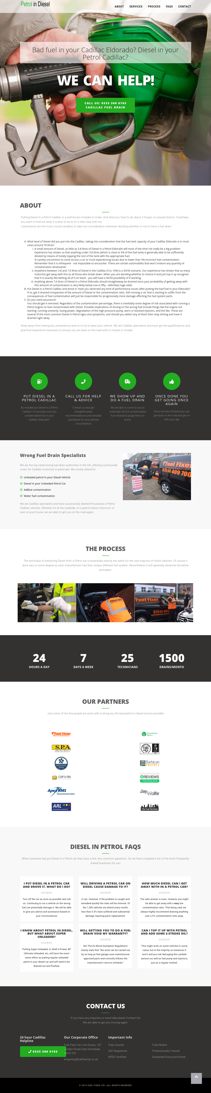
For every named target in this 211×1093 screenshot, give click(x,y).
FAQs (169, 7)
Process (154, 7)
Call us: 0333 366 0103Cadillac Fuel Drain (105, 105)
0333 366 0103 (43, 1051)
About (119, 7)
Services (136, 7)
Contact (184, 7)
